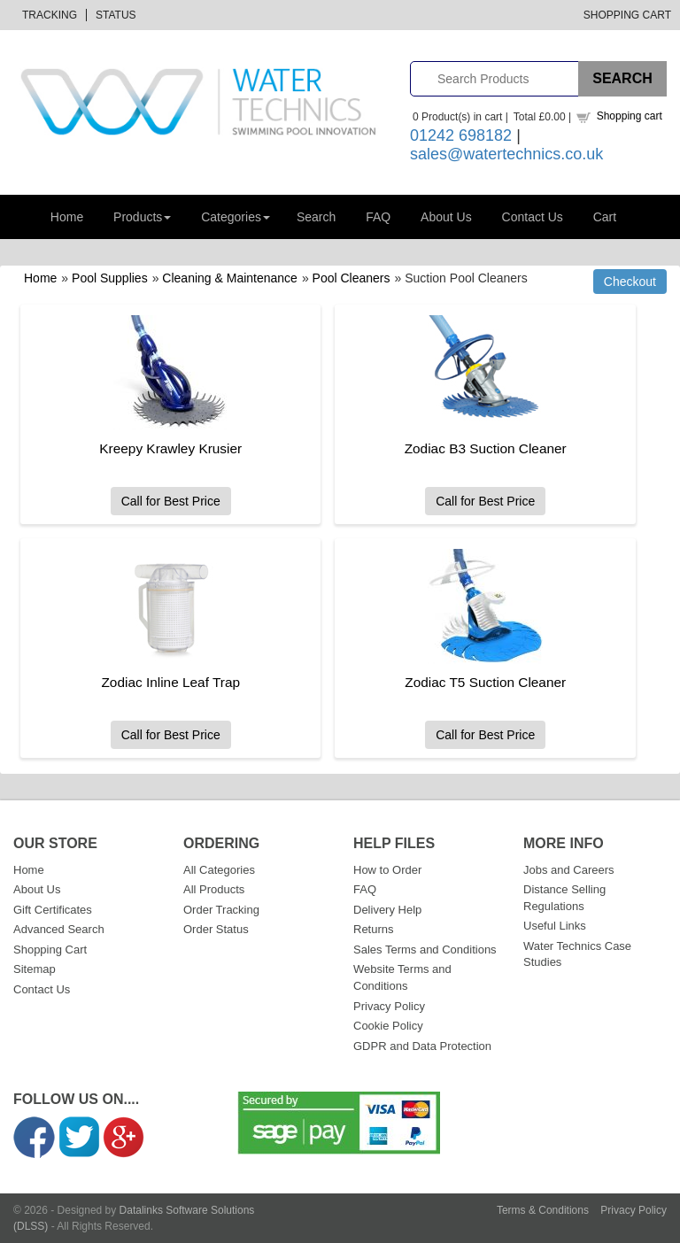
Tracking (49, 15)
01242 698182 (461, 135)
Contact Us (532, 217)
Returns (373, 929)
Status (116, 15)
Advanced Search (58, 929)
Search (316, 217)
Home (66, 217)
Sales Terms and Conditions (425, 949)
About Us (446, 217)
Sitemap (34, 969)
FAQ (378, 217)
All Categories (219, 869)
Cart (604, 217)
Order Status (216, 929)
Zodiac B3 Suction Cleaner (486, 448)
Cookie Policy (388, 1025)
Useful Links (554, 925)
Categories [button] (235, 217)
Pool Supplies (110, 278)
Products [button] (142, 217)
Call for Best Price (170, 501)
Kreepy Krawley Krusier (170, 448)
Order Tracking (221, 909)
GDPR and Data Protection (422, 1046)
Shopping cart (629, 116)
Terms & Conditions (543, 1210)
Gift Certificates (52, 909)
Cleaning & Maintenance (230, 278)
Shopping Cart (627, 15)
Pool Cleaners (351, 278)
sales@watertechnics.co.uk (506, 154)
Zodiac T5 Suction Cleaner (485, 682)
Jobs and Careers (568, 869)
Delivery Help (387, 909)
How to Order (387, 869)
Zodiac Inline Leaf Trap (170, 682)
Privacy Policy (389, 1006)
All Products (213, 889)
